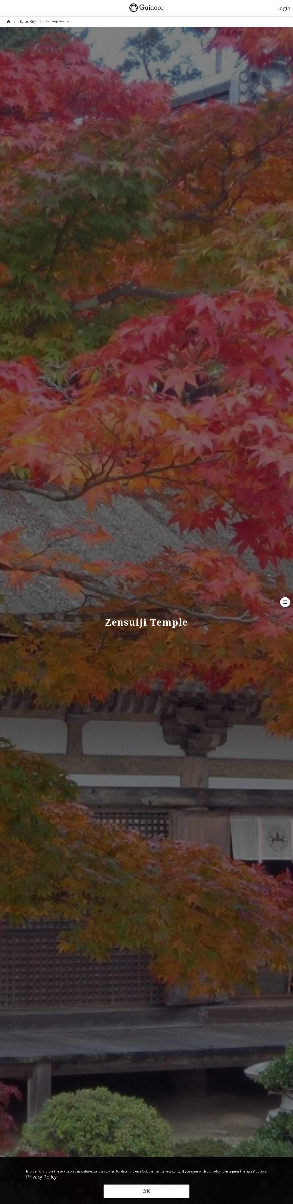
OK (146, 1191)
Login (283, 8)
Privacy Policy (41, 1176)
